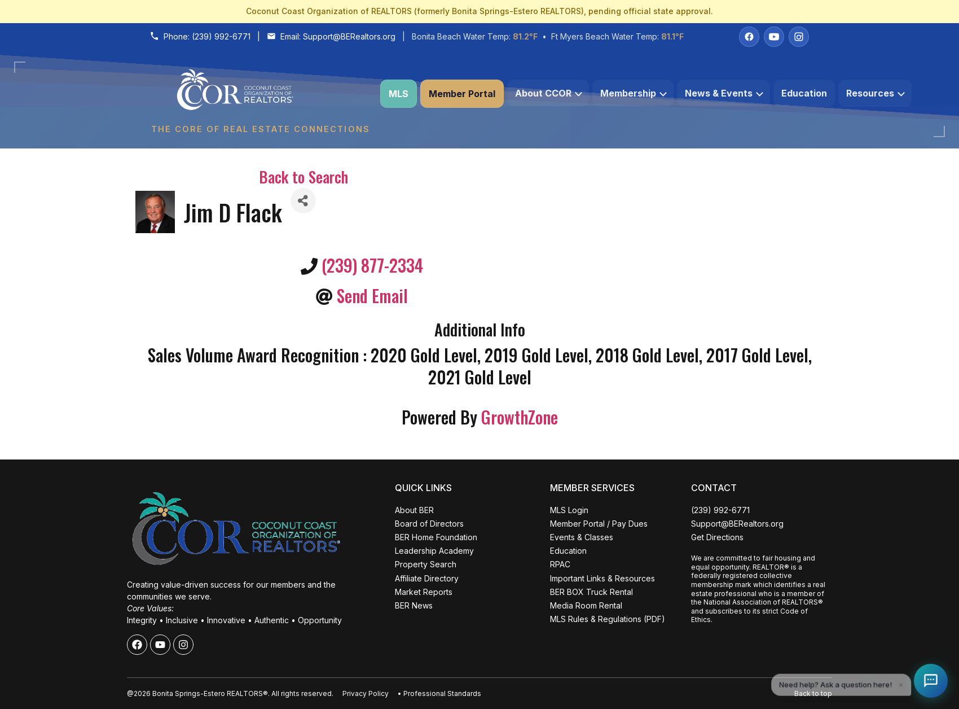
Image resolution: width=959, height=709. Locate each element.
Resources (875, 93)
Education (804, 93)
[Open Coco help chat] (931, 681)
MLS (398, 93)
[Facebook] (749, 37)
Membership (633, 93)
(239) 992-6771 (221, 36)
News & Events (724, 93)
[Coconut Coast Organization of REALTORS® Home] (260, 94)
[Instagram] (799, 37)
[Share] (303, 200)
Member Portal (462, 93)
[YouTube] (774, 37)
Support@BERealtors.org (349, 36)
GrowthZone (519, 417)
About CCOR (548, 93)
